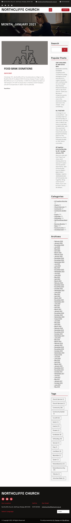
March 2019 (57, 341)
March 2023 (57, 281)
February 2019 (58, 343)
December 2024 (59, 258)
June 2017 (57, 377)
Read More (7, 88)
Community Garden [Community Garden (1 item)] (59, 413)
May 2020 (57, 322)
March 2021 (57, 309)
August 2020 (58, 319)
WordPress (66, 520)
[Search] (64, 50)
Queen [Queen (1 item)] (56, 460)
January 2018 (58, 366)
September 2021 (59, 302)
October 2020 (58, 315)
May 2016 (57, 387)
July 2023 (57, 273)
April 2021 (57, 307)
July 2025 (57, 247)
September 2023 (59, 271)
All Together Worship (60, 201)
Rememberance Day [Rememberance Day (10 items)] (59, 469)
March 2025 (57, 252)
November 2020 (59, 313)
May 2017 (57, 379)
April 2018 (57, 362)
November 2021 (59, 300)
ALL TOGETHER (60, 110)
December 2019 (59, 330)
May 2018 (57, 360)
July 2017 (57, 375)
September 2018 (59, 353)
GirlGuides (57, 216)
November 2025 (59, 245)
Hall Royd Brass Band (60, 220)
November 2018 (59, 349)
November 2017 (59, 370)
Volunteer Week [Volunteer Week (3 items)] (58, 478)
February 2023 (58, 283)
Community (57, 209)
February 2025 (58, 254)
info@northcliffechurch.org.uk (47, 1)
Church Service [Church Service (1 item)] (58, 399)
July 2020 (57, 320)
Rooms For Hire (59, 227)
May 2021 (57, 305)
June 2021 (57, 303)
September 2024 (59, 262)
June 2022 (57, 292)
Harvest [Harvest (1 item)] (56, 443)
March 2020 (57, 326)
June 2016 (57, 385)
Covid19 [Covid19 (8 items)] (56, 418)
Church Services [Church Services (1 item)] (59, 404)
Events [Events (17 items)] (56, 426)
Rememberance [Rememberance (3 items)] (59, 464)
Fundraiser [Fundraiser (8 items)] (57, 435)
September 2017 (59, 373)
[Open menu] (52, 9)
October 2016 (58, 383)
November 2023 (59, 269)
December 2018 (59, 347)
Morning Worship (59, 224)
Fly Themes (56, 520)
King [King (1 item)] (55, 447)
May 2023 (57, 277)
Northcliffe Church (22, 10)
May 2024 (57, 268)
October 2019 (58, 334)
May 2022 (57, 294)
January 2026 (58, 243)
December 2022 (59, 285)
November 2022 (59, 286)
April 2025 (57, 250)
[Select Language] (63, 511)
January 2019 (58, 345)
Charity (56, 205)
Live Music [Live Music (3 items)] (57, 451)
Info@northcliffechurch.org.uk (51, 507)
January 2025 (58, 256)
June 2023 (57, 275)
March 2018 (57, 364)
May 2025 (57, 249)
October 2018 (58, 351)
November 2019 (59, 332)
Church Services (59, 207)
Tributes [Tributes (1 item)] (56, 474)
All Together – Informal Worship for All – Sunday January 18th (61, 150)
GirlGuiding (57, 218)
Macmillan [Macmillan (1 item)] (57, 456)
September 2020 (59, 317)
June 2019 (57, 337)
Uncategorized (59, 229)
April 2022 (57, 296)
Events (56, 214)
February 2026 (58, 241)
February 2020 (58, 328)
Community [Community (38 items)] (58, 408)
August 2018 (58, 354)
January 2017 (58, 381)
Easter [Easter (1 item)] (56, 422)
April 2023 (57, 279)
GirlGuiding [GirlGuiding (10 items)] (57, 439)
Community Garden (60, 210)
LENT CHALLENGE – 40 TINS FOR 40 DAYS (61, 64)
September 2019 (59, 336)
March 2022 (57, 298)
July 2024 (57, 264)
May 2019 (57, 339)
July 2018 (57, 356)
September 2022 (59, 290)
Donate (65, 9)
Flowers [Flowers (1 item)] (56, 430)
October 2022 (58, 288)
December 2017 (59, 368)
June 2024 (57, 266)
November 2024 (59, 260)
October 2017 (58, 371)
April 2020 (57, 324)
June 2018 (57, 358)
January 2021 (58, 311)
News (56, 226)
